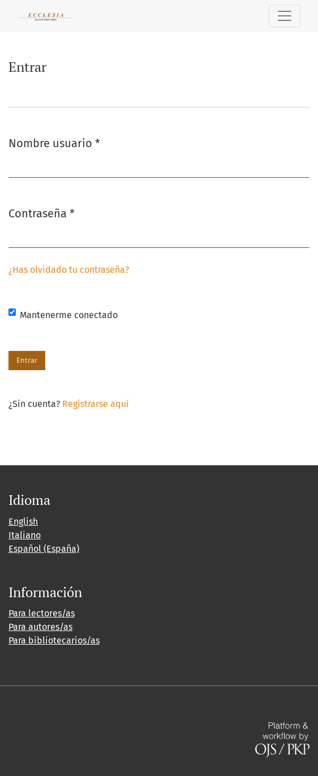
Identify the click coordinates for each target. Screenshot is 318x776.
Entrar (26, 360)
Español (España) (43, 548)
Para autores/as (40, 626)
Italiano (24, 535)
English (23, 521)
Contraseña (41, 212)
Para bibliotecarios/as (54, 640)
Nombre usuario (54, 142)
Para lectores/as (41, 613)
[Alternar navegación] (284, 16)
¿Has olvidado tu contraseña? (68, 269)
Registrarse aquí (95, 403)
